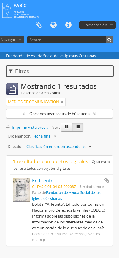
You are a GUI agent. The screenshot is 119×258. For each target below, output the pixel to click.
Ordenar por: (19, 136)
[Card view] (66, 127)
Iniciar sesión (95, 24)
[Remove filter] (62, 102)
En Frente (42, 180)
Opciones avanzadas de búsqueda (59, 113)
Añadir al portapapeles (107, 181)
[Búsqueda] (109, 39)
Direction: (16, 146)
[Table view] (77, 127)
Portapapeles (38, 25)
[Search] (70, 39)
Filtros (19, 71)
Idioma (53, 25)
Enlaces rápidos (68, 25)
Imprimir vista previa (27, 127)
